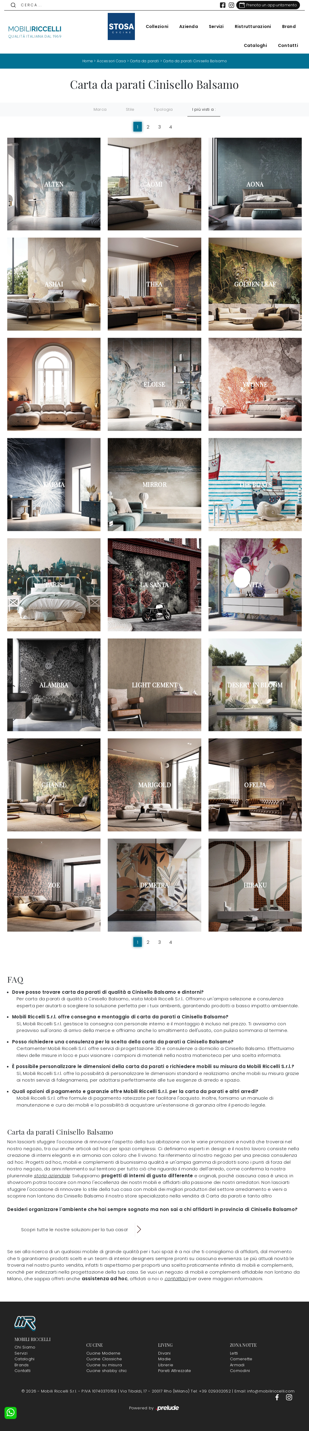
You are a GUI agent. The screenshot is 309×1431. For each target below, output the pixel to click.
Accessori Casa (110, 60)
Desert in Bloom (255, 684)
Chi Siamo (24, 1347)
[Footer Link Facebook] (277, 1397)
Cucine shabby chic (106, 1371)
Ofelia (255, 785)
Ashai (54, 284)
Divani (164, 1353)
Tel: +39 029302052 (211, 1391)
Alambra (54, 684)
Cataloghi (252, 45)
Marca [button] (100, 109)
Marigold (154, 785)
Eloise (154, 384)
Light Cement (154, 684)
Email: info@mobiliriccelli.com (264, 1391)
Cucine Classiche (104, 1359)
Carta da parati (144, 60)
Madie (164, 1359)
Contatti (285, 45)
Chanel (53, 785)
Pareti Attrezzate (174, 1371)
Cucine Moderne (103, 1353)
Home (85, 60)
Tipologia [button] (163, 109)
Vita (255, 584)
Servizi (213, 26)
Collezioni (154, 26)
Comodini (240, 1371)
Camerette (241, 1359)
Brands (21, 1365)
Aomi (154, 184)
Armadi (237, 1365)
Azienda (185, 26)
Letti (234, 1353)
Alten (54, 184)
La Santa (154, 584)
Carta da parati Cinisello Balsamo (196, 60)
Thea (154, 284)
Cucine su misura (104, 1365)
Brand (286, 26)
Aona (255, 184)
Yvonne (255, 384)
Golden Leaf (255, 284)
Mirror (154, 484)
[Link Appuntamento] (265, 5)
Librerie (165, 1365)
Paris (54, 584)
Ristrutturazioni (250, 26)
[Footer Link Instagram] (289, 1397)
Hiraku (255, 885)
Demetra (154, 885)
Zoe (54, 885)
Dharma (54, 384)
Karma (54, 484)
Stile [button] (130, 109)
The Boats (255, 484)
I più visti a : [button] (204, 109)
